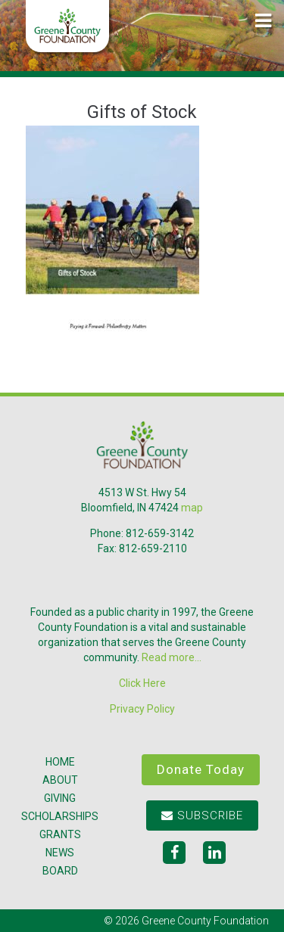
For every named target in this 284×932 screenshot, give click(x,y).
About (60, 780)
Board (60, 871)
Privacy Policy (142, 709)
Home (60, 762)
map (192, 508)
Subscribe (202, 815)
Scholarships (59, 816)
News (59, 853)
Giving (60, 798)
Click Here (142, 683)
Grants (60, 834)
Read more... (171, 657)
